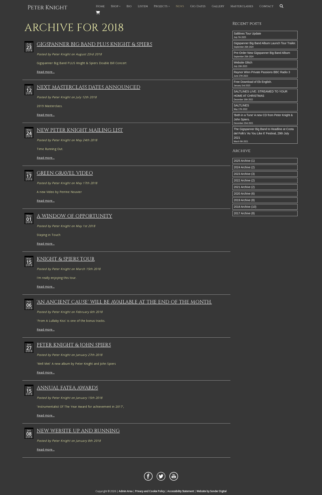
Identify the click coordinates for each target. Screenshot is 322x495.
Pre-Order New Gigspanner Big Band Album (265, 54)
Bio (129, 6)
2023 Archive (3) (244, 173)
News (180, 6)
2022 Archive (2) (244, 180)
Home (100, 6)
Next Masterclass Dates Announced (88, 87)
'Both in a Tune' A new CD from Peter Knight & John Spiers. (265, 119)
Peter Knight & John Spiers (74, 345)
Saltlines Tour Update (265, 35)
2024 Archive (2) (244, 167)
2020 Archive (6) (244, 193)
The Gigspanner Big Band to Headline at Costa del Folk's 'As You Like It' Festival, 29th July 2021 (265, 135)
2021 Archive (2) (244, 187)
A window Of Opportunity (74, 216)
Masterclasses (241, 6)
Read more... (46, 72)
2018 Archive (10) (245, 206)
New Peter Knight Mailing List (80, 130)
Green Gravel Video (65, 173)
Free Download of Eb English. (265, 83)
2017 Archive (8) (244, 213)
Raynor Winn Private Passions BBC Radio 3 (265, 73)
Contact (266, 6)
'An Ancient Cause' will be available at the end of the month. (124, 302)
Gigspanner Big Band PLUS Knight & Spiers (94, 44)
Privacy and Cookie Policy (150, 491)
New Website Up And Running (78, 431)
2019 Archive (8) (244, 200)
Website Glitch (265, 64)
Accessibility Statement (180, 491)
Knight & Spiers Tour (66, 259)
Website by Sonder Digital (212, 491)
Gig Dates (198, 6)
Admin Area (125, 491)
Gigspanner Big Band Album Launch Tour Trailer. (265, 45)
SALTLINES (265, 107)
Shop (115, 6)
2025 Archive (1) (244, 160)
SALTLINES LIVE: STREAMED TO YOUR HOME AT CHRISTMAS (265, 95)
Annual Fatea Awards (67, 388)
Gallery (218, 6)
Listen (143, 6)
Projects (162, 6)
